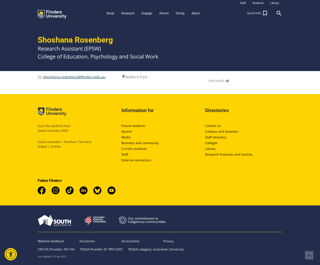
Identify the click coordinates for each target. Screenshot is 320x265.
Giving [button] (180, 13)
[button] (257, 13)
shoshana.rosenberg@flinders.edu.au (74, 77)
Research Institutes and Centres (229, 154)
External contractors (136, 160)
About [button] (196, 13)
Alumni (126, 131)
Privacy (168, 241)
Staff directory (215, 137)
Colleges (211, 143)
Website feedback (51, 241)
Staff (124, 154)
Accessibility (130, 241)
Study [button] (110, 13)
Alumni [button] (164, 13)
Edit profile (219, 81)
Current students (134, 149)
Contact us (213, 126)
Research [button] (127, 13)
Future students (133, 126)
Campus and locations (221, 131)
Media (126, 137)
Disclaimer (87, 241)
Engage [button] (146, 13)
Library (210, 149)
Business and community (140, 143)
